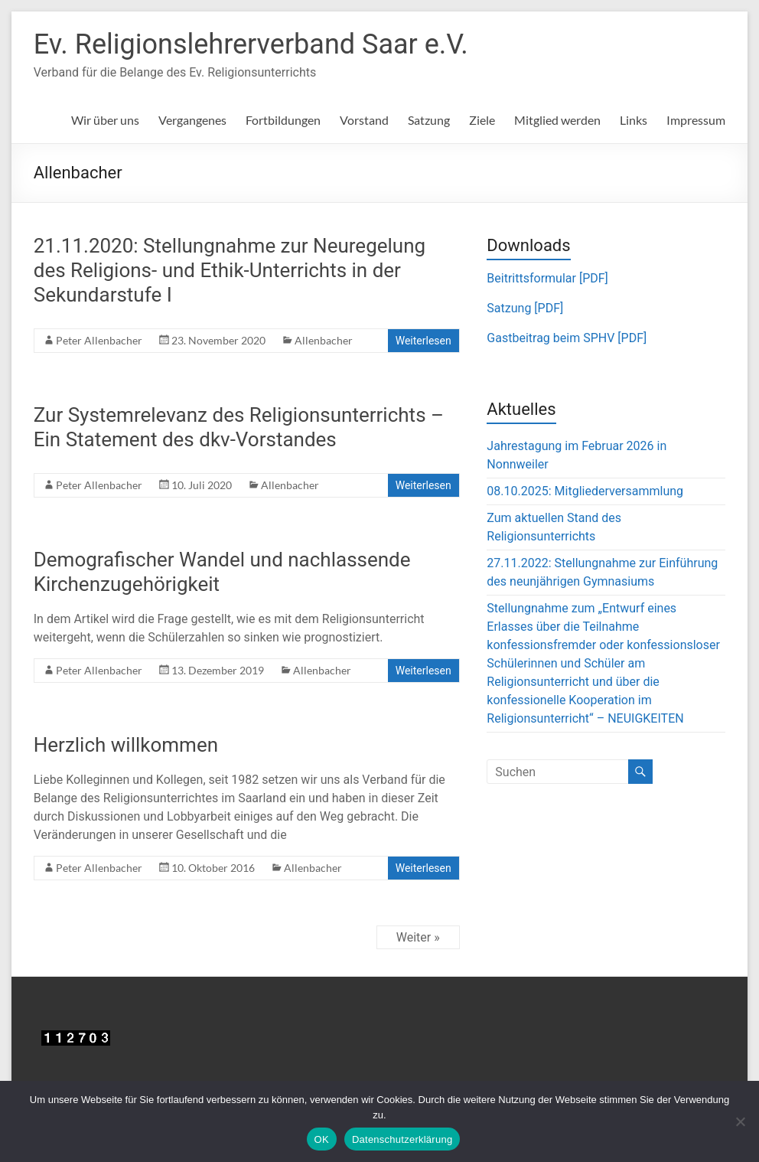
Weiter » (418, 937)
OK (321, 1139)
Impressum (695, 120)
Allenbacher (324, 340)
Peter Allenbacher (99, 340)
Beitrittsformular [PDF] (547, 278)
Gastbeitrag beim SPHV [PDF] (567, 338)
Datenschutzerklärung (402, 1139)
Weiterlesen (423, 341)
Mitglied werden (557, 120)
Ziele (482, 120)
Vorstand (364, 120)
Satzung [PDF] (525, 308)
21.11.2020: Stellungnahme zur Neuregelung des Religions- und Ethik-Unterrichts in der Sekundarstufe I (229, 270)
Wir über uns (105, 120)
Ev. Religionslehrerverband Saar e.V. (251, 44)
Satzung (429, 120)
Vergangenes (192, 120)
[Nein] (740, 1121)
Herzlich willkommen (126, 744)
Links (633, 120)
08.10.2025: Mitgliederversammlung (585, 491)
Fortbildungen (283, 120)
